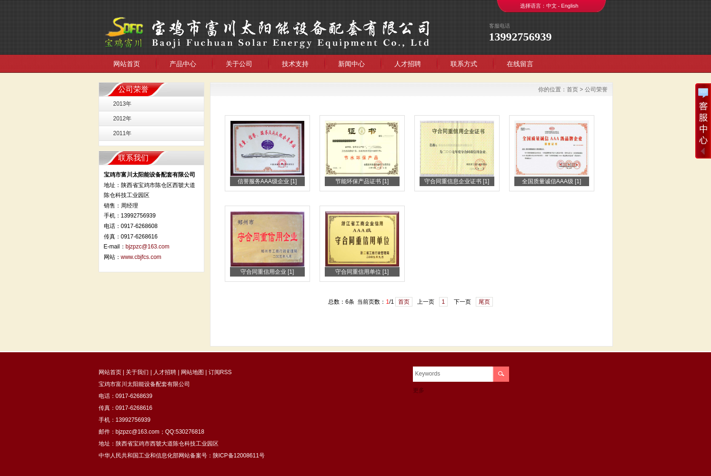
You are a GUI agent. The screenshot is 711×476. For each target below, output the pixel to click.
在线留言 (520, 64)
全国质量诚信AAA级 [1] (551, 181)
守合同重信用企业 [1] (267, 271)
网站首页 (126, 64)
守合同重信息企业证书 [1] (457, 181)
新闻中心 (351, 64)
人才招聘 (407, 64)
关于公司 (239, 64)
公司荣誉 (596, 89)
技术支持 (295, 64)
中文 (551, 6)
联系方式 (464, 64)
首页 (572, 89)
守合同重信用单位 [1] (362, 271)
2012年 (122, 118)
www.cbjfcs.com (141, 257)
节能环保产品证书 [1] (362, 181)
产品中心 (183, 64)
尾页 (484, 301)
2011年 (122, 133)
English (569, 6)
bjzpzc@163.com (148, 246)
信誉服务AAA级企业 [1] (267, 181)
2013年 (122, 103)
